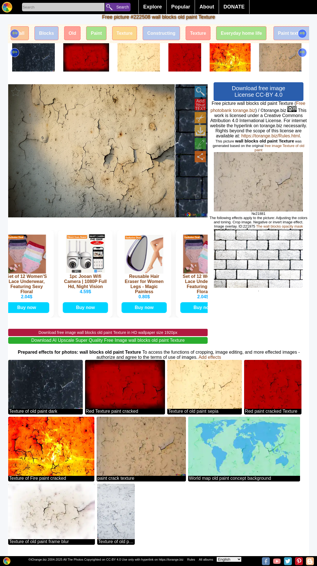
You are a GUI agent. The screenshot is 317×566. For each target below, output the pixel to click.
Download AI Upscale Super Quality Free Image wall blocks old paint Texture (107, 340)
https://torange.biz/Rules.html (270, 135)
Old (72, 33)
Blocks (46, 33)
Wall (19, 33)
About (206, 7)
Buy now (28, 307)
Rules (191, 559)
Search (122, 7)
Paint (96, 33)
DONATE (234, 7)
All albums (206, 559)
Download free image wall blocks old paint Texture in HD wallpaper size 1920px (107, 332)
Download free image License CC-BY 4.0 (258, 91)
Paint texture (291, 33)
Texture (125, 33)
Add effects (210, 357)
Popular (180, 7)
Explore (152, 7)
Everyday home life (241, 33)
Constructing (161, 33)
